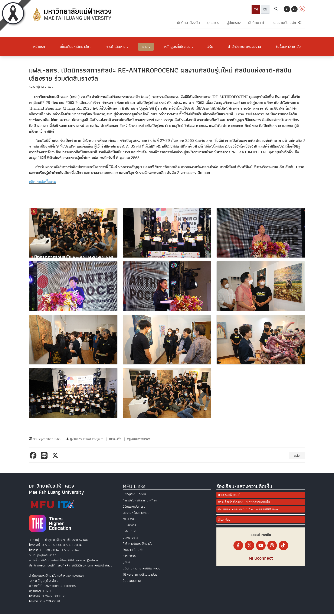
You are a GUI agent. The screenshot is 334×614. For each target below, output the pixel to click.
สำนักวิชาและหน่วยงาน (244, 46)
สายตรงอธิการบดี (229, 494)
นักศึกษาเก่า (256, 23)
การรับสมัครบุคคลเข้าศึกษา (140, 500)
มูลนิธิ (126, 562)
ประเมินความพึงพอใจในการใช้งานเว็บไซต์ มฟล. (248, 509)
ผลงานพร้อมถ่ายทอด (136, 512)
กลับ (297, 455)
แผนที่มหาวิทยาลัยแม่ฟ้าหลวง (141, 568)
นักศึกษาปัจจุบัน (188, 23)
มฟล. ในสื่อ (130, 531)
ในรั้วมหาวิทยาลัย (288, 46)
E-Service (129, 525)
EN (265, 9)
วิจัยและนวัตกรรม (134, 506)
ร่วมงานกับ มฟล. (133, 549)
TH (256, 9)
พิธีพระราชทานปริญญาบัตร (140, 574)
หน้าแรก (39, 46)
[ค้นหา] (276, 9)
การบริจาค (129, 556)
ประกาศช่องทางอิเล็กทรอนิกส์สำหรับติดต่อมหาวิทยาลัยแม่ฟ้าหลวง (70, 565)
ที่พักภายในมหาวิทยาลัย (138, 543)
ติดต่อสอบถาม (132, 580)
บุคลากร (213, 23)
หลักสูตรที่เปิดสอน (177, 46)
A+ (294, 9)
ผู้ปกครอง (233, 23)
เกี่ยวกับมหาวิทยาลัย (74, 46)
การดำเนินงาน (115, 46)
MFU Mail (129, 518)
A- (287, 9)
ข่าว (145, 46)
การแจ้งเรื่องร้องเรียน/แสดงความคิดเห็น (244, 502)
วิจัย (210, 46)
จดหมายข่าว (130, 537)
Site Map (224, 519)
